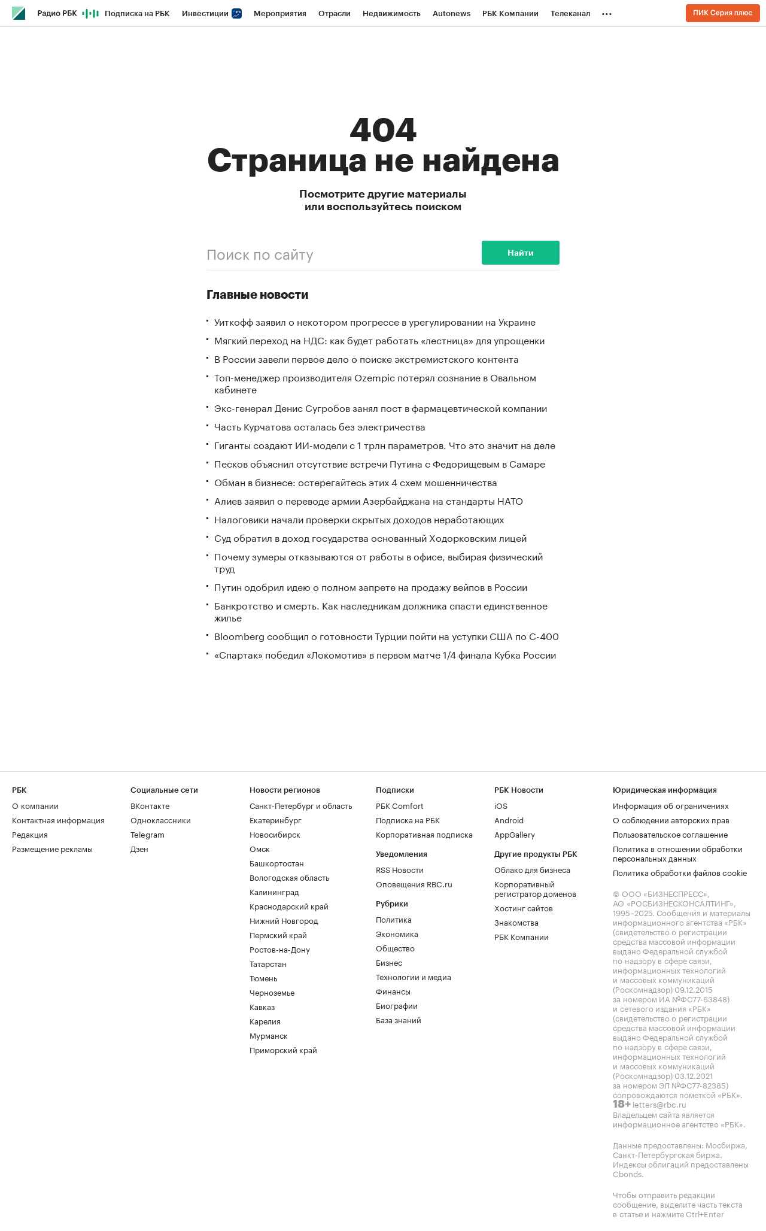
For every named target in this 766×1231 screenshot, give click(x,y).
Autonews (451, 13)
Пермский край (278, 934)
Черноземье (272, 991)
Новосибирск (275, 833)
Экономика (397, 933)
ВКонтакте (149, 805)
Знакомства (516, 921)
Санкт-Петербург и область (301, 805)
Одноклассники (160, 819)
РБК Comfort (400, 805)
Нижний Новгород (284, 920)
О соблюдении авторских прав (671, 819)
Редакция (30, 833)
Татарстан (268, 963)
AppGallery (514, 833)
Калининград (274, 891)
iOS (500, 805)
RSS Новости (400, 869)
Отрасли (334, 13)
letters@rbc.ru (659, 1103)
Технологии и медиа (413, 976)
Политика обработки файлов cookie (680, 872)
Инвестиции (212, 13)
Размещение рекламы (52, 848)
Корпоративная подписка (424, 833)
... (606, 11)
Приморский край (283, 1049)
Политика (394, 918)
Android (509, 819)
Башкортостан (277, 862)
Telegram (147, 833)
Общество (395, 947)
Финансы (393, 990)
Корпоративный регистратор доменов (535, 888)
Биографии (397, 1005)
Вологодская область (289, 877)
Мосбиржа (725, 1144)
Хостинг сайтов (523, 907)
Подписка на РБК (137, 13)
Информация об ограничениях (671, 805)
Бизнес (389, 962)
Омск (260, 848)
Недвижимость (392, 13)
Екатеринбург (276, 819)
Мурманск (269, 1035)
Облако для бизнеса (532, 869)
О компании (35, 805)
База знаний (398, 1019)
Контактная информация (58, 819)
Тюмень (263, 977)
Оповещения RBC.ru (414, 883)
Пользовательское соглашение (670, 833)
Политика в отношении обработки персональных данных (678, 852)
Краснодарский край (289, 905)
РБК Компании (510, 13)
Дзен (139, 848)
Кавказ (262, 1006)
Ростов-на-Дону (280, 948)
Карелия (265, 1020)
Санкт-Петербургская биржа (666, 1154)
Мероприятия (280, 13)
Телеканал (570, 13)
